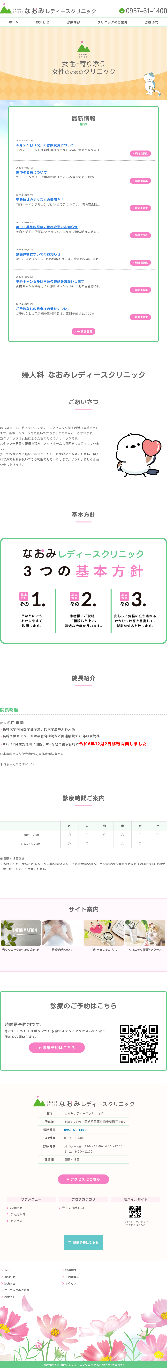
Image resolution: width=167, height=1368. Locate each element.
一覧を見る (85, 331)
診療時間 (16, 1207)
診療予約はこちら (58, 1047)
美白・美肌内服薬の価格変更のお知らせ (47, 227)
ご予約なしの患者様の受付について (43, 308)
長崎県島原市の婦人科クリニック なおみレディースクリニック (48, 8)
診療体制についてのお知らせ (38, 254)
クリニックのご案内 (112, 22)
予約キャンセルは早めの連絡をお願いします (50, 281)
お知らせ (42, 22)
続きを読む (141, 153)
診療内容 (73, 22)
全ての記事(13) (73, 1207)
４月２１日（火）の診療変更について (45, 145)
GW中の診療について (31, 172)
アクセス (16, 1221)
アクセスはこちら (85, 1179)
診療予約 (9, 1297)
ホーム (14, 22)
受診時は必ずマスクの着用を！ (40, 199)
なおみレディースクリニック (78, 1365)
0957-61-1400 (75, 1130)
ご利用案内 (18, 1214)
